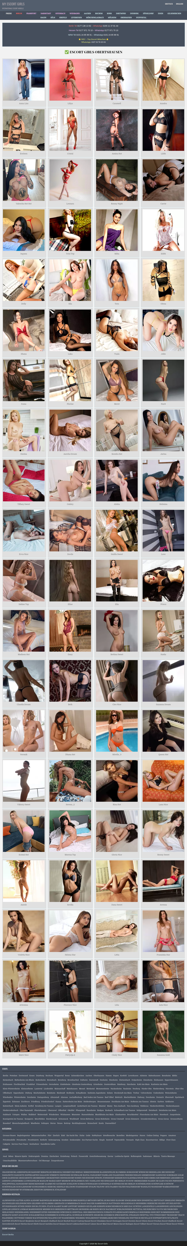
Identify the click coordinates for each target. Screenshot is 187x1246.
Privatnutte (21, 1140)
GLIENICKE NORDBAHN (166, 1175)
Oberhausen (98, 1076)
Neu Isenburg (133, 1106)
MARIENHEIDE (35, 1209)
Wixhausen (65, 1114)
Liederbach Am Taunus (87, 1106)
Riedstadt (61, 1093)
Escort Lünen (90, 1224)
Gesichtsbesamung (97, 1156)
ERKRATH (180, 1200)
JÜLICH (50, 1206)
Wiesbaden (8, 1097)
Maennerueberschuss (27, 1161)
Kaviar (110, 1156)
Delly (23, 304)
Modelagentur (132, 1135)
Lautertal (38, 1089)
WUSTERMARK (26, 1190)
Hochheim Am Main (120, 1102)
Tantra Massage (168, 1156)
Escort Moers (113, 1224)
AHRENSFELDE (24, 1172)
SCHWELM (77, 1215)
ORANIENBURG (9, 1172)
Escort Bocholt (64, 1221)
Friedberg (35, 1102)
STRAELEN (134, 1215)
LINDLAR (6, 1209)
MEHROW (66, 1181)
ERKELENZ (170, 1200)
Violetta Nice (24, 955)
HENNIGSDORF (67, 1178)
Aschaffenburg (75, 1097)
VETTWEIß (19, 1218)
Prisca (163, 604)
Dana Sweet (116, 905)
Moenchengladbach (20, 1123)
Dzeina (23, 454)
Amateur (172, 1135)
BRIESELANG (155, 1172)
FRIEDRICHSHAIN (133, 1175)
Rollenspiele (136, 1156)
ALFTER (19, 1200)
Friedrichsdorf (47, 1102)
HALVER (90, 1203)
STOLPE (92, 1187)
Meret (117, 404)
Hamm (109, 1076)
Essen (32, 1076)
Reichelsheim (39, 1093)
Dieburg (140, 1097)
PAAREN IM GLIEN (156, 1181)
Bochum (49, 1076)
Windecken (54, 1114)
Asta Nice (163, 1005)
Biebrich (119, 1097)
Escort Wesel (166, 1224)
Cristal (70, 153)
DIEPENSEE (65, 1175)
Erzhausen (8, 1084)
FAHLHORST (96, 1175)
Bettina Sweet (117, 654)
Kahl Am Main (143, 1084)
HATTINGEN (114, 1203)
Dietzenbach (124, 1080)
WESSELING (124, 1218)
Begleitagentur (23, 1135)
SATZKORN (61, 1184)
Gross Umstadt (117, 1119)
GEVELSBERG (47, 1203)
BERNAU (79, 1172)
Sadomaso (147, 1156)
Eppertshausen (171, 1080)
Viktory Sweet (23, 805)
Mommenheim (102, 1089)
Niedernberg (158, 1089)
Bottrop (67, 1123)
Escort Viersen (153, 1224)
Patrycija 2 (70, 1055)
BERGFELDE (46, 1172)
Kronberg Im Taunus (44, 1106)
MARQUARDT (55, 1181)
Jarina (163, 454)
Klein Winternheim (11, 1089)
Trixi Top (70, 254)
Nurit (163, 404)
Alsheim (143, 1076)
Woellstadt (74, 1119)
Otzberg (28, 1093)
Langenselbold (69, 1106)
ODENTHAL (77, 1212)
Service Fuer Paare (20, 1144)
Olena (163, 304)
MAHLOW (44, 1181)
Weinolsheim (171, 1093)
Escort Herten (21, 1224)
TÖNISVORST (160, 1215)
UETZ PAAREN (111, 1187)
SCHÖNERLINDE (143, 1184)
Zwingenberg (43, 1097)
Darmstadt (93, 1080)
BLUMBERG (121, 1172)
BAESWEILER (46, 1200)
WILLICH (148, 1218)
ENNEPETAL (147, 1200)
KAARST (58, 1206)
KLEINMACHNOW (135, 1178)
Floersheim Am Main (149, 1114)
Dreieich (160, 1097)
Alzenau (64, 1097)
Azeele (24, 905)
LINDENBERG (17, 1181)
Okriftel (71, 1110)
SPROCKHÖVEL (122, 1215)
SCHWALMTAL (65, 1215)
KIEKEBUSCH (121, 1178)
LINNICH (15, 1209)
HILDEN (162, 1203)
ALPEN (27, 1200)
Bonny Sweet (163, 855)
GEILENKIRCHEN (23, 1203)
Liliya (70, 103)
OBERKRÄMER (140, 1181)
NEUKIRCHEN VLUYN (153, 1209)
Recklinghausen (79, 1123)
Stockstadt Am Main (123, 1093)
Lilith (163, 153)
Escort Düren (142, 1221)
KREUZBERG (150, 1178)
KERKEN (82, 1206)
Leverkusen (133, 1076)
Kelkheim (169, 1102)
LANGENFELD (148, 1206)
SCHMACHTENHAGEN (87, 1184)
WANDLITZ (146, 1187)
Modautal (91, 1089)
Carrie (163, 204)
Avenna (163, 905)
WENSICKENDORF (10, 1190)
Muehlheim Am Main (104, 1114)
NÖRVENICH (66, 1212)
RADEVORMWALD (130, 1212)
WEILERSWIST (92, 1218)
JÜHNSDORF (108, 1178)
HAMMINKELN (101, 1203)
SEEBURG (51, 1187)
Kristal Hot (24, 855)
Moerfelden (40, 1119)
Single (102, 1140)
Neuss (60, 1123)
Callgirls (6, 1144)
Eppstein (7, 1102)
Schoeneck (63, 1119)
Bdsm (10, 1156)
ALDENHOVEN (9, 1200)
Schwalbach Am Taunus (124, 1110)
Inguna (23, 254)
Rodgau (100, 1110)
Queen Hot (163, 754)
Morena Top (70, 855)
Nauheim (127, 1089)
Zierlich (56, 1135)
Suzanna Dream (163, 704)
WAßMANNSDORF (171, 1187)
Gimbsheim (65, 1084)
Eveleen (23, 153)
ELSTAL (86, 1175)
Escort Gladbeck (169, 1221)
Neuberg (136, 1089)
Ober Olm (179, 1089)
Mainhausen (72, 1089)
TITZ (151, 1215)
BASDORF (35, 1172)
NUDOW (129, 1181)
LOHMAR (24, 1209)
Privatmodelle (9, 1140)
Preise (9, 13)
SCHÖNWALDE (9, 1187)
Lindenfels (48, 1089)
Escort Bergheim (26, 1221)
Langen (58, 1106)
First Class (171, 1140)
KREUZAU (128, 1206)
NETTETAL (138, 1209)
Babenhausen (154, 1076)
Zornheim (31, 1097)
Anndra (163, 103)
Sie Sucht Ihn (72, 1135)
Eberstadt (169, 1097)
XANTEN (6, 1221)
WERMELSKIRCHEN (108, 1218)
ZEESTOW (38, 1190)
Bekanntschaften (38, 1135)
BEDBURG (57, 1200)
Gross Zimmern (132, 1119)
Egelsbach (179, 1097)
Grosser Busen (9, 1135)
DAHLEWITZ (8, 1175)
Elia (117, 604)
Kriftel (31, 1106)
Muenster (76, 1114)
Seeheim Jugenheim (97, 1093)
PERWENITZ (178, 1181)
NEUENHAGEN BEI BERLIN (113, 1181)
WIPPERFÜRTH (160, 1218)
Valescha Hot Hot (23, 204)
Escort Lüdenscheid (75, 1224)
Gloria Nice (117, 855)
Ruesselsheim (87, 1114)
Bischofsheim (130, 1097)
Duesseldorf (110, 1123)
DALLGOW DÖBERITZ (49, 1175)
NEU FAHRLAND (92, 1181)
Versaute (130, 1140)
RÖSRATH (6, 1215)
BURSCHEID (109, 1200)
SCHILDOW (72, 1184)
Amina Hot (117, 153)
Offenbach (7, 1093)
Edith (163, 254)
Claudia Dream (23, 704)
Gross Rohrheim (102, 1119)
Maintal (102, 1106)
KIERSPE (101, 1206)
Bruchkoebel (132, 1114)
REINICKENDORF (36, 1184)
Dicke (82, 1135)
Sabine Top (24, 604)
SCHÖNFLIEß (157, 1184)
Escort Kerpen (59, 1224)
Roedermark (51, 1119)
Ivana (23, 404)
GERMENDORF (148, 1175)
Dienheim (113, 1080)
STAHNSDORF (81, 1187)
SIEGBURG (99, 1215)
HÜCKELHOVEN (173, 1203)
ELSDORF (120, 1200)
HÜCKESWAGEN (9, 1206)
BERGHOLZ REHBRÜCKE (63, 1172)
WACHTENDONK (40, 1218)
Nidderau (144, 1106)
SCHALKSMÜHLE (36, 1215)
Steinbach (153, 1110)
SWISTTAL (144, 1215)
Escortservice (152, 1140)
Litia (117, 1005)
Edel (63, 1135)
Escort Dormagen (114, 1221)
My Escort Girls (13, 3)
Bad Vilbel (109, 1097)
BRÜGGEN (92, 1200)
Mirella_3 (116, 754)
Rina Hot (117, 805)
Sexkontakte (75, 1140)
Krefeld (123, 1076)
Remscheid (92, 1123)
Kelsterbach (8, 1106)
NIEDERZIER (54, 1212)
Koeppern (29, 1119)
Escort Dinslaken (98, 1221)
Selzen (110, 1093)
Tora (117, 304)
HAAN (83, 1203)
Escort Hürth (33, 1224)
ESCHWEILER (8, 1203)
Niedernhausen (172, 1106)
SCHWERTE (88, 1215)
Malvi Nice (24, 1055)
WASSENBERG (68, 1218)
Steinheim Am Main (167, 1110)
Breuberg (62, 1080)
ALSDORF (34, 1200)
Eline (70, 604)
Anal (5, 1156)
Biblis (174, 1076)
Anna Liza (23, 103)
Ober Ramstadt (26, 1110)
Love (163, 554)
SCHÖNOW (169, 1184)
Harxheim (131, 1084)
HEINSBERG (141, 1203)
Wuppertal (59, 1076)
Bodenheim (41, 1080)
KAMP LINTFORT (69, 1206)
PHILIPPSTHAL (9, 1184)
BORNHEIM (67, 1200)
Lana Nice (163, 805)
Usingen (16, 1114)
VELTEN (122, 1187)
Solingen (45, 1123)
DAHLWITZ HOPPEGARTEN (26, 1175)
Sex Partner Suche (90, 1140)
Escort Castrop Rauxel (80, 1221)
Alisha (117, 504)
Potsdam (13, 1076)
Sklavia (156, 1156)
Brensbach (51, 1080)
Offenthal (62, 1110)
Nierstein (170, 1089)
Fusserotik (83, 1156)
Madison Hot (24, 654)
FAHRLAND (107, 1175)
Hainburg (121, 1084)
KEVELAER (91, 1206)
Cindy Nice (117, 1055)
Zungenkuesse (57, 1161)
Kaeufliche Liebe (48, 1144)
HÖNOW (98, 1178)
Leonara (70, 204)
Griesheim (98, 1084)
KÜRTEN (137, 1206)
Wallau (24, 1114)
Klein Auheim (21, 1106)
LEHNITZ (6, 1181)
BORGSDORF (132, 1172)
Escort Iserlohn (46, 1224)
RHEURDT (155, 1212)
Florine (70, 404)
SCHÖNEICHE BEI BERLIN (123, 1184)
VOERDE (28, 1218)
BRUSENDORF (168, 1172)
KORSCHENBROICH (114, 1206)
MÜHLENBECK (78, 1181)
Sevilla (70, 905)
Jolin (163, 354)
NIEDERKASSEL (21, 1212)
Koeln (101, 1123)
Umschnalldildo (10, 1161)
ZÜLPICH (15, 1221)
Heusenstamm (103, 1102)
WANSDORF (156, 1187)
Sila (70, 304)
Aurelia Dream (70, 454)
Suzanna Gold (163, 1055)
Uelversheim (146, 1093)
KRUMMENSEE (163, 1178)
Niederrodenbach (10, 1110)
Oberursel (52, 1110)
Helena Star (70, 955)
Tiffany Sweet (23, 504)
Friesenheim (42, 1084)
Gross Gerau (163, 1119)
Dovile (70, 554)
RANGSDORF (22, 1184)
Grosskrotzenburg (149, 1119)
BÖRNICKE (144, 1172)
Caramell (117, 103)
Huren (142, 1135)
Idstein (153, 1102)
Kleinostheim (27, 1089)
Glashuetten (120, 1114)
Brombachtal (73, 1080)
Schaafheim (81, 1093)
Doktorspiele (34, 1156)
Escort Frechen (155, 1221)
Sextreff (109, 1140)
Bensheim (166, 1076)
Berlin (5, 1076)
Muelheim (35, 1123)
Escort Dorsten (128, 1221)
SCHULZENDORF (24, 1187)
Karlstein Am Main (159, 1084)
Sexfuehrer (34, 1144)
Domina (44, 1156)
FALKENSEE (118, 1175)
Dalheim (84, 1080)
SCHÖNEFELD (104, 1184)
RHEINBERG (145, 1212)
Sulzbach (7, 1114)
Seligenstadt (142, 1110)
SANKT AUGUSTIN (20, 1215)
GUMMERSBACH (72, 1203)
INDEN (28, 1206)
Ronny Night (117, 204)
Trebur (136, 1093)
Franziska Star (163, 955)
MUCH (102, 1209)
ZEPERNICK (48, 1190)
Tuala (116, 354)
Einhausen (158, 1080)
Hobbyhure (97, 1135)
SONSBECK (109, 1215)
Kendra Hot (117, 454)
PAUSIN (168, 1181)
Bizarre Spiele (21, 1156)
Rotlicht (43, 1140)
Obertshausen (40, 1110)
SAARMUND (50, 1184)
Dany (70, 654)
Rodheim (70, 1093)
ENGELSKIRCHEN (133, 1200)
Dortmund (23, 1076)
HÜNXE (21, 1206)
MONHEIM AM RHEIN (89, 1209)
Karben (160, 1102)
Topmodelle (119, 1140)
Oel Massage (44, 1161)
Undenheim (158, 1093)
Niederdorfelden (157, 1106)
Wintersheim (20, 1097)
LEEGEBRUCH (177, 1178)
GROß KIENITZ (25, 1178)
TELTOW (100, 1187)
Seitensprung (54, 1140)
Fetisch (74, 1156)
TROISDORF (171, 1215)
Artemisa (23, 1005)
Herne (53, 1123)
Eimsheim (147, 1080)
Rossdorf (7, 1123)
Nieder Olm (146, 1089)
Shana (24, 354)
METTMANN (73, 1209)
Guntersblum (110, 1084)
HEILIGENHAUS (128, 1203)
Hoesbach (164, 1114)
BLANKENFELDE (107, 1172)
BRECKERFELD (80, 1200)
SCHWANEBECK (39, 1187)
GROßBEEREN (39, 1178)
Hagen (116, 1076)
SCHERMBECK (51, 1215)
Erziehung (65, 1156)
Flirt (49, 1135)
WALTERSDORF (133, 1187)
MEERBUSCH (49, 1209)
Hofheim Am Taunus (140, 1102)
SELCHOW (70, 1187)
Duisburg (40, 1076)
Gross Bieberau (87, 1119)
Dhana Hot (70, 754)
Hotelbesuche (109, 1135)
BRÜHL (100, 1200)
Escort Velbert (140, 1224)
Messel (82, 1089)
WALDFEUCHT (55, 1218)
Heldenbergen (89, 1102)
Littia (116, 955)
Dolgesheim (137, 1080)
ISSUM (35, 1206)
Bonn (67, 1076)
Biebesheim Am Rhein (24, 1080)
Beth (70, 704)
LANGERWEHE (162, 1206)
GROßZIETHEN (53, 1178)
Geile (88, 1135)
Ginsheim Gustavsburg (82, 1084)
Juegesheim (175, 1114)
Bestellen (120, 1135)
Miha (116, 254)
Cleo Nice (116, 704)
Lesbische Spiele (122, 1156)
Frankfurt (30, 1084)
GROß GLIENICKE (10, 1178)
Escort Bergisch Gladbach (46, 1221)
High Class (139, 1140)
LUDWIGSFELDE (31, 1181)
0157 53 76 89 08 (98, 42)
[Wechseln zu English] (179, 4)
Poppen (163, 1135)
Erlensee (16, 1102)
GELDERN (36, 1203)
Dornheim (150, 1097)
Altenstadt (54, 1097)
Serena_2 (70, 805)
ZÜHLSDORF (60, 1190)
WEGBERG (80, 1218)
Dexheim (104, 1080)
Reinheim (51, 1093)
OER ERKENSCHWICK (93, 1212)
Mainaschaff (60, 1089)
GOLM (180, 1175)
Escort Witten (178, 1224)
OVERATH (108, 1212)
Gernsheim (54, 1084)
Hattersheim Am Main (72, 1102)
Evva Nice (23, 554)
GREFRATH (59, 1203)
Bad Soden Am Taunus (93, 1097)
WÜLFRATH (172, 1218)
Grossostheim (176, 1119)
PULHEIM (117, 1212)
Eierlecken (54, 1156)
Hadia (163, 654)
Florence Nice (70, 1005)
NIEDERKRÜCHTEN (38, 1212)
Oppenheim (18, 1093)
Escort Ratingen (126, 1224)
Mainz (109, 1106)
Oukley (70, 504)
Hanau (58, 1102)
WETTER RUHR (137, 1218)
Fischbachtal (19, 1084)
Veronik (23, 754)
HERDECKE (152, 1203)
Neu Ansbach (119, 1106)
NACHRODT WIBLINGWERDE (119, 1209)
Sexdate (65, 1140)
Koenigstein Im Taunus (13, 1119)
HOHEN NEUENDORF (84, 1178)
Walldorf (32, 1114)
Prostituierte (33, 1140)
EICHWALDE (76, 1175)
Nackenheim (116, 1089)
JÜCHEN (42, 1206)
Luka (70, 354)
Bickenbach (8, 1080)
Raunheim (91, 1110)
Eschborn (25, 1102)
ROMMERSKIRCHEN (170, 1212)
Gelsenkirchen (77, 1076)
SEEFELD (61, 1187)
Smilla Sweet (117, 554)
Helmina (163, 504)
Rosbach (109, 1110)
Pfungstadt (80, 1110)
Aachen (88, 1076)
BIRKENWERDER (91, 1172)
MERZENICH (61, 1209)
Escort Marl (102, 1224)
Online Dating (153, 1135)
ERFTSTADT (159, 1200)
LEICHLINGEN (176, 1206)
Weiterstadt (42, 1114)
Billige (162, 1140)
